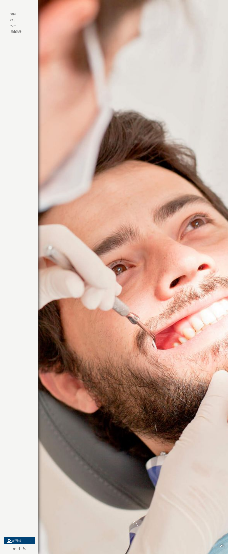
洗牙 (13, 25)
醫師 (13, 14)
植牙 (13, 20)
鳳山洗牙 (16, 31)
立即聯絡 (14, 541)
